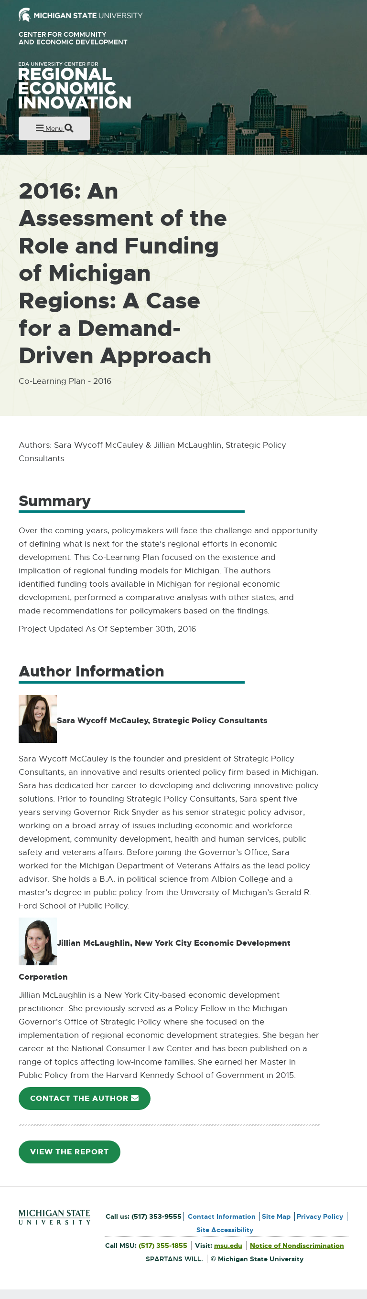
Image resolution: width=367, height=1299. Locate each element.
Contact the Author (88, 1101)
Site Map (276, 1216)
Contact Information (222, 1216)
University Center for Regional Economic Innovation (90, 85)
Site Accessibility (224, 1229)
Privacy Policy (320, 1216)
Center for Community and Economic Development (77, 38)
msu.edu (228, 1245)
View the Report (73, 1155)
